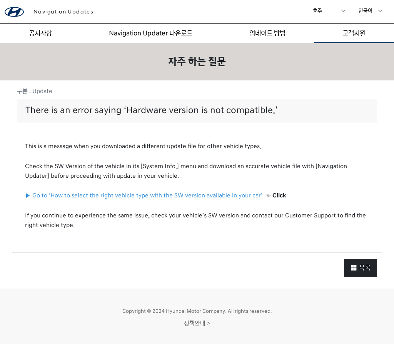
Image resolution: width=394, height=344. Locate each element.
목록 (361, 267)
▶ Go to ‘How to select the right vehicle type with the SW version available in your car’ (143, 195)
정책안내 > (197, 323)
